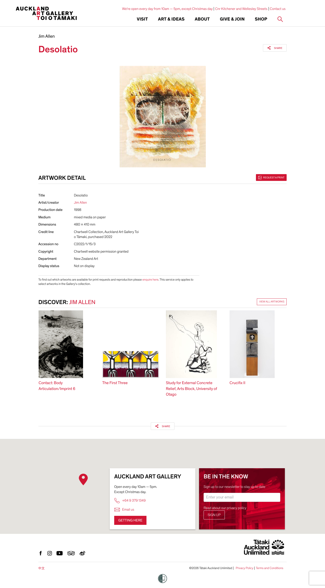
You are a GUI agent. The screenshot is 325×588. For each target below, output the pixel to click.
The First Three (115, 383)
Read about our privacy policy (225, 507)
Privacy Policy (244, 568)
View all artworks (271, 302)
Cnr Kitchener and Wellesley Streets (241, 9)
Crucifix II (237, 383)
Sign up (214, 514)
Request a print (271, 177)
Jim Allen (46, 36)
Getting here (130, 520)
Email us (124, 509)
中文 (41, 568)
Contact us (278, 9)
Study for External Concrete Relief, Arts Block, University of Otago (191, 388)
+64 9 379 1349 (130, 500)
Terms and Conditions (269, 568)
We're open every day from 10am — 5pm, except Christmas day (167, 9)
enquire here (150, 279)
